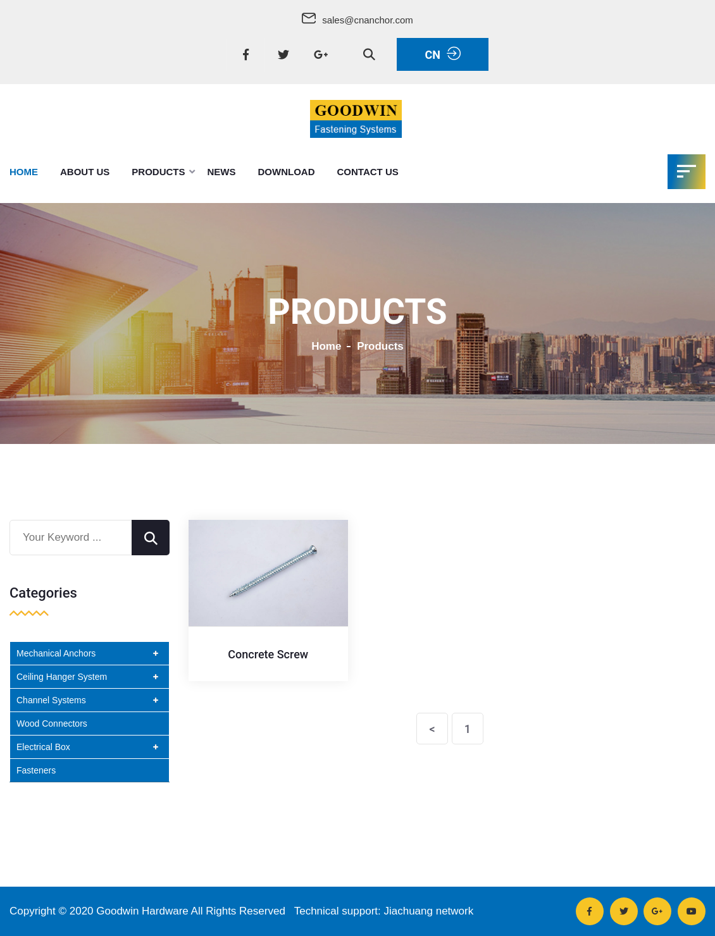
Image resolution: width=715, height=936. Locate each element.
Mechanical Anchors (56, 653)
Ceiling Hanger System (61, 677)
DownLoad (286, 171)
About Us (84, 171)
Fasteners (36, 770)
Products (158, 171)
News (222, 171)
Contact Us (368, 171)
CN (442, 54)
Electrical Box (43, 747)
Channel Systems (51, 700)
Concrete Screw (268, 654)
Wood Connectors (51, 723)
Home (23, 171)
